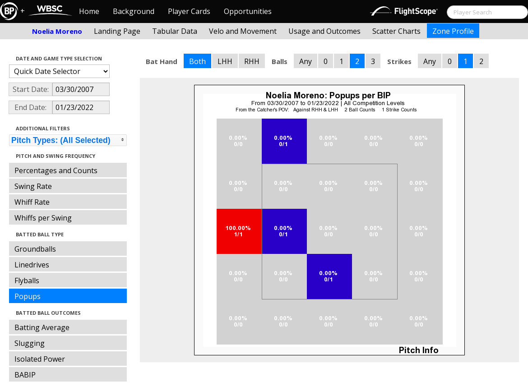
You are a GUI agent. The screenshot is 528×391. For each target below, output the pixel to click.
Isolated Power (39, 359)
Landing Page (117, 31)
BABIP (25, 375)
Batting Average (41, 327)
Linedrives (31, 265)
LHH (225, 61)
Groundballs (35, 249)
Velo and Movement (243, 31)
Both (197, 61)
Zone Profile (453, 31)
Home (89, 11)
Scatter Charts (396, 31)
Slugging (29, 343)
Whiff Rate (32, 202)
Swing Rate (33, 186)
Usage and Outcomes (324, 31)
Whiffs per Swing (43, 218)
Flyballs (26, 280)
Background (133, 11)
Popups (27, 296)
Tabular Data (174, 31)
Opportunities (248, 11)
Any (305, 61)
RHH (251, 61)
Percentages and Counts (55, 170)
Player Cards (189, 11)
